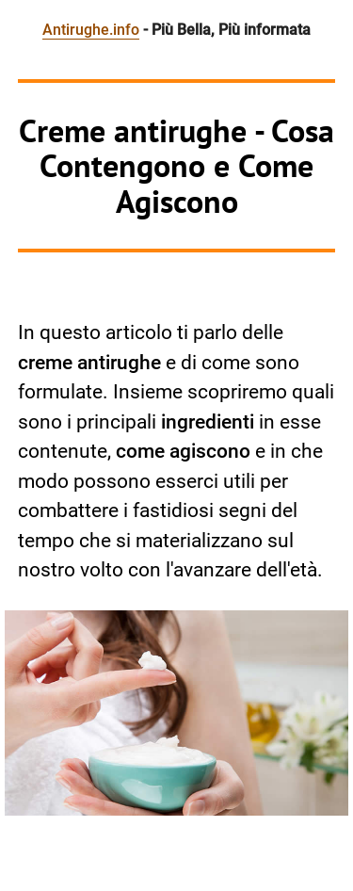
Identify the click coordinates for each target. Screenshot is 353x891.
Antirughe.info (90, 30)
